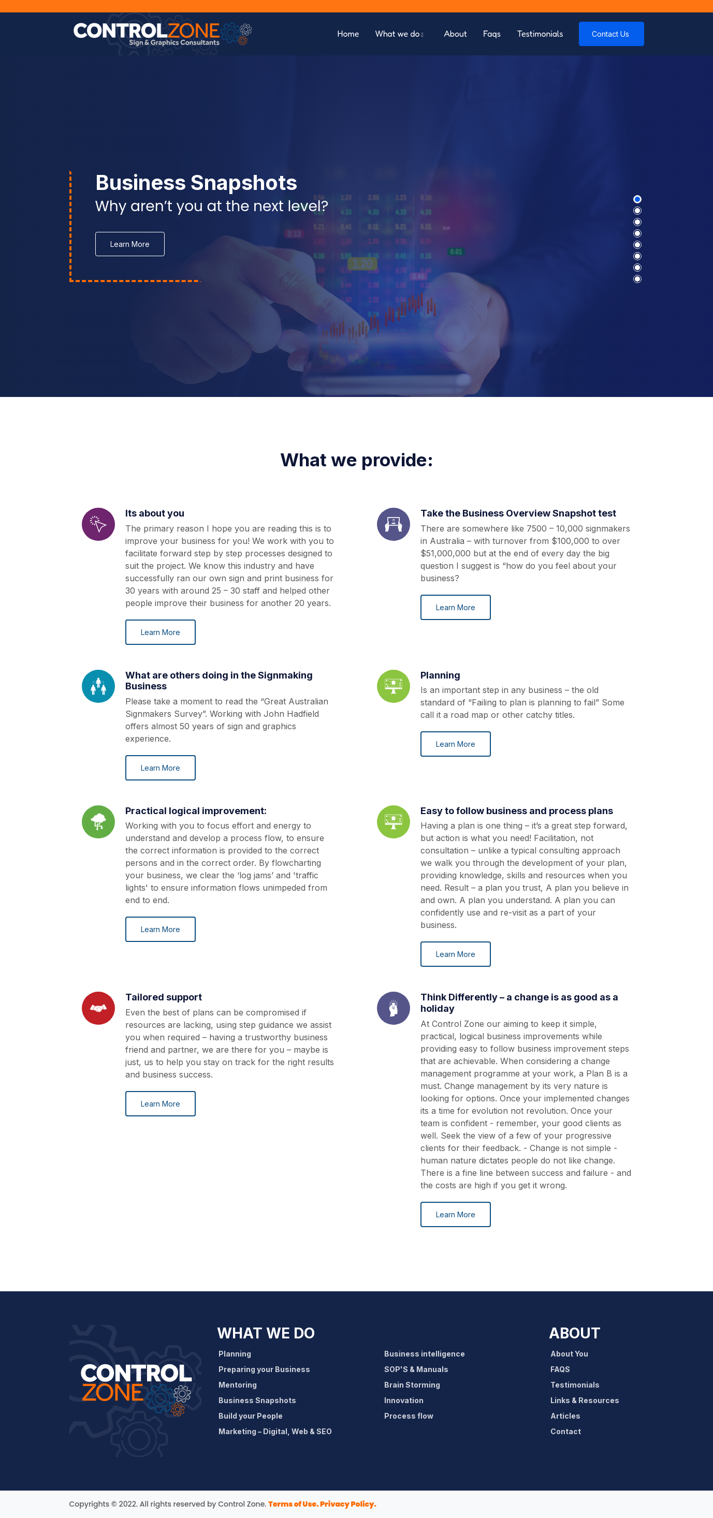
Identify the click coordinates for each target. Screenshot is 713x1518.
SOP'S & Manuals (419, 1369)
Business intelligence (428, 1353)
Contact (569, 1431)
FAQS (563, 1369)
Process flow (412, 1415)
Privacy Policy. (347, 1504)
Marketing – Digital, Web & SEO (278, 1431)
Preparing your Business (267, 1369)
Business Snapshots (260, 1400)
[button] (637, 199)
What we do (397, 33)
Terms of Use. (293, 1504)
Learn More (130, 244)
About (455, 33)
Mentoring (241, 1384)
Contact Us (610, 34)
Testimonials (540, 33)
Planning (238, 1353)
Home (348, 33)
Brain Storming (415, 1384)
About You (572, 1353)
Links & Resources (588, 1400)
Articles (568, 1415)
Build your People (254, 1415)
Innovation (407, 1400)
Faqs (492, 33)
